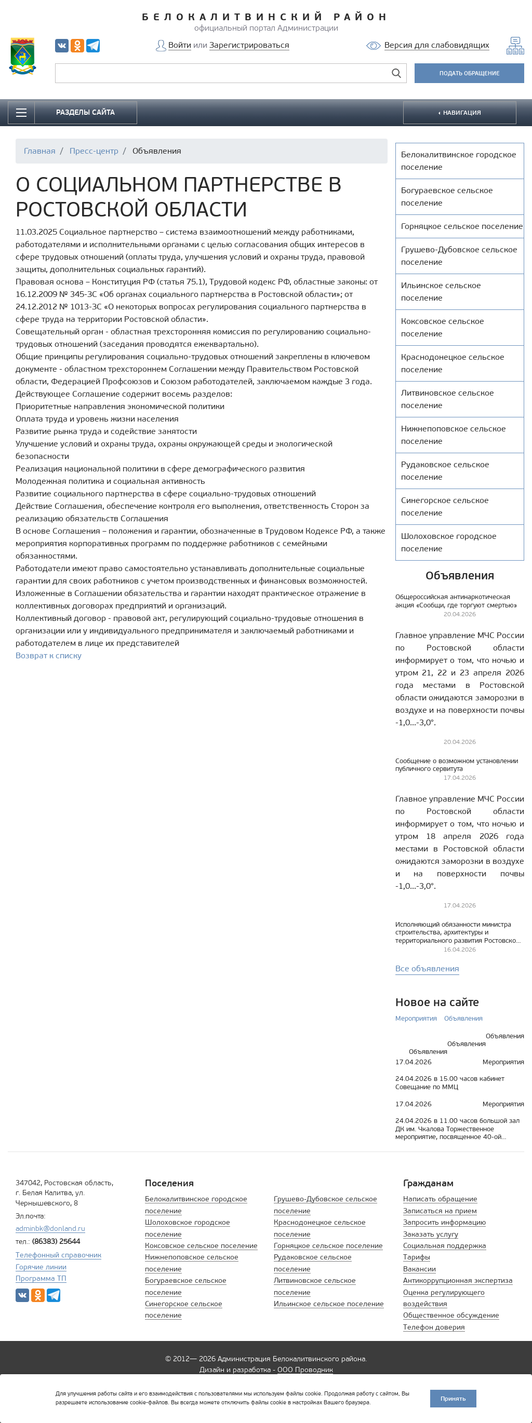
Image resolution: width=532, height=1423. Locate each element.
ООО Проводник (305, 1369)
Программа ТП (41, 1278)
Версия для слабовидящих (436, 45)
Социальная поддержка (444, 1245)
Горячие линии (41, 1267)
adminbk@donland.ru (50, 1228)
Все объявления (427, 968)
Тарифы (416, 1257)
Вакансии (419, 1269)
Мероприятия (416, 1018)
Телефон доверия (434, 1327)
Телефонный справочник (58, 1255)
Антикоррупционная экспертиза (458, 1280)
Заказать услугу (430, 1234)
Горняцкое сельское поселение (328, 1245)
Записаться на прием (440, 1211)
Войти (179, 45)
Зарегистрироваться (249, 45)
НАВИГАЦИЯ (461, 112)
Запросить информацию (444, 1222)
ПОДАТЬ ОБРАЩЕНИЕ (470, 73)
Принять (453, 1398)
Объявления (463, 1018)
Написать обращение (440, 1199)
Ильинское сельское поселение (329, 1303)
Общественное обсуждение (451, 1315)
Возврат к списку (49, 655)
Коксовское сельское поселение (201, 1245)
